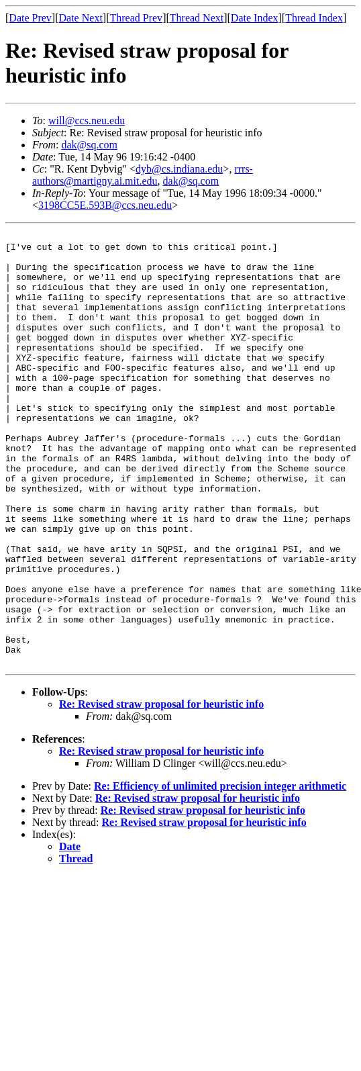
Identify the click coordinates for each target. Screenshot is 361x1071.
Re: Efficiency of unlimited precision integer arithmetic (220, 872)
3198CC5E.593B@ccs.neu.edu (105, 205)
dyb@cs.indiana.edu (179, 169)
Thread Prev (135, 18)
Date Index (254, 18)
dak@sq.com (89, 144)
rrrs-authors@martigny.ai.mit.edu (142, 175)
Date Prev (30, 18)
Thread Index (314, 18)
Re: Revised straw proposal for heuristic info (161, 790)
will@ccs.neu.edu (86, 120)
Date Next (81, 18)
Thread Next (196, 18)
